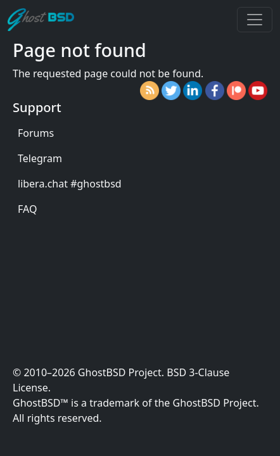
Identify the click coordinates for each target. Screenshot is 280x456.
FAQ (27, 209)
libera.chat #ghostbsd (70, 184)
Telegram (40, 158)
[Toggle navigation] (254, 19)
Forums (36, 133)
